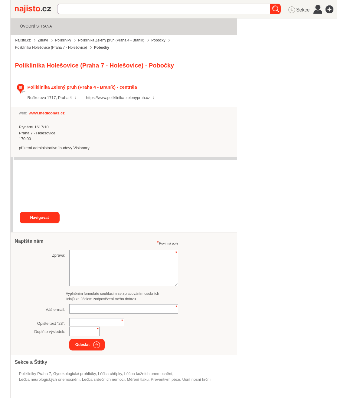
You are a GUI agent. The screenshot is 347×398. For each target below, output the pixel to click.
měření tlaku (138, 379)
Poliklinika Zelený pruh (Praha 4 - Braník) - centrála (82, 87)
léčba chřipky (110, 373)
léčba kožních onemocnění (148, 373)
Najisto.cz (36, 9)
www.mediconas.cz (47, 113)
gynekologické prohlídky (74, 373)
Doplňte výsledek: (49, 331)
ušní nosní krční (196, 379)
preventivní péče (165, 379)
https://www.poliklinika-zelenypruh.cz (118, 97)
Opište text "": (51, 323)
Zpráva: (58, 255)
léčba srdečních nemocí (103, 379)
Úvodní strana (36, 26)
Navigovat (39, 217)
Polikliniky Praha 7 (35, 373)
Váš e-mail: (55, 309)
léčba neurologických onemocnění (49, 379)
